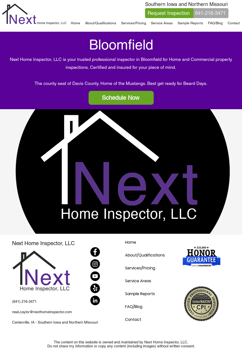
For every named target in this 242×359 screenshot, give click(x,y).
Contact (133, 319)
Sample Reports (140, 294)
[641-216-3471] (210, 13)
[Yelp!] (95, 288)
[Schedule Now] (121, 98)
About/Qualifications (145, 255)
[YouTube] (95, 276)
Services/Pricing (140, 268)
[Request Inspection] (169, 13)
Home (130, 242)
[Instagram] (95, 264)
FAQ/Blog (133, 306)
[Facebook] (95, 252)
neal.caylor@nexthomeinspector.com (42, 312)
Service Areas (138, 281)
